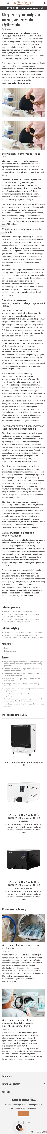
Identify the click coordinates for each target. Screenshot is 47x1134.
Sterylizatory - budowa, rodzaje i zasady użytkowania (23, 632)
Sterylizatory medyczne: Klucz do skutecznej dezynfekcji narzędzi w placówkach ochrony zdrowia (23, 636)
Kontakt (6, 1092)
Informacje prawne (23, 1084)
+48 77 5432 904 (12, 8)
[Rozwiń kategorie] (3, 3)
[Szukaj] (8, 3)
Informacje (23, 1076)
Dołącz (23, 1113)
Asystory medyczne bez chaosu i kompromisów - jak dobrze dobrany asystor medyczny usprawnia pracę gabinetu (23, 664)
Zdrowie (7, 648)
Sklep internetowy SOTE (39, 1132)
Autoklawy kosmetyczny (28, 516)
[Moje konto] (44, 3)
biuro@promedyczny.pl (32, 8)
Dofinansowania (10, 651)
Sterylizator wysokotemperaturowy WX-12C (20, 611)
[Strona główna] (23, 3)
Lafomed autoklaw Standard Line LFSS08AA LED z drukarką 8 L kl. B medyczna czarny (22, 620)
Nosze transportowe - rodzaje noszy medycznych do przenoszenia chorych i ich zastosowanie (23, 700)
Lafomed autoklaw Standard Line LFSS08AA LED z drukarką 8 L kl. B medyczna (22, 615)
